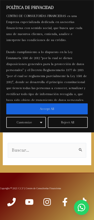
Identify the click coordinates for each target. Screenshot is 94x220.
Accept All (47, 109)
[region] (47, 66)
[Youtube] (29, 202)
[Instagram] (47, 202)
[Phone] (11, 202)
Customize (24, 122)
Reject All (67, 122)
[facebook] (65, 202)
